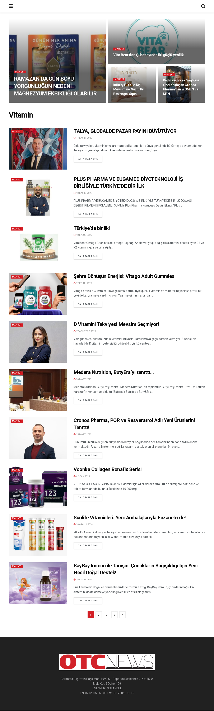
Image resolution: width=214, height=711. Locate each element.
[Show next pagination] (122, 614)
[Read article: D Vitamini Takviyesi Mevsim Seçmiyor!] (38, 342)
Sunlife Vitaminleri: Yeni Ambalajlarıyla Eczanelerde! (130, 518)
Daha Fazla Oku (90, 158)
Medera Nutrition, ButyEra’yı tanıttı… (114, 372)
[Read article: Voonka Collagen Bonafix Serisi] (38, 487)
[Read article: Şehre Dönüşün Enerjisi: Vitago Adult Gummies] (38, 294)
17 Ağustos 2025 (85, 331)
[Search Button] (203, 6)
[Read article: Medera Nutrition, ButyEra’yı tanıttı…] (38, 390)
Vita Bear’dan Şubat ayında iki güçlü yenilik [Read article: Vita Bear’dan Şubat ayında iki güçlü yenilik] (148, 55)
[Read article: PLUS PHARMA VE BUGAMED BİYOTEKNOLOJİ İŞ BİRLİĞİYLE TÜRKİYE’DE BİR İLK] (38, 197)
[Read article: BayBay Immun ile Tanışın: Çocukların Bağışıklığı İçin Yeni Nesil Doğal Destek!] (38, 583)
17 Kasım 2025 (83, 138)
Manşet (20, 72)
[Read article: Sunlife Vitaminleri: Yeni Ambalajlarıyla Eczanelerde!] (38, 535)
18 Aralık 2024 (83, 524)
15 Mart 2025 (82, 434)
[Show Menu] (11, 6)
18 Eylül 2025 (83, 235)
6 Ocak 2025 (82, 476)
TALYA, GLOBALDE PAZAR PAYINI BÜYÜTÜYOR (125, 131)
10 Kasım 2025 (83, 193)
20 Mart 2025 (82, 379)
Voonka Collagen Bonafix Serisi (108, 469)
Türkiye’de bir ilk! (92, 228)
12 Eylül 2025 (83, 283)
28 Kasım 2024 (83, 579)
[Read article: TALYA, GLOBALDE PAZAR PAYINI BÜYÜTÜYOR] (38, 149)
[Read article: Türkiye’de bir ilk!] (38, 246)
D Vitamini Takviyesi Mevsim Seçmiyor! (116, 324)
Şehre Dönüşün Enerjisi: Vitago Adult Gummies (124, 276)
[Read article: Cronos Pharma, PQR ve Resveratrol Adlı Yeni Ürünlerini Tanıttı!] (38, 438)
